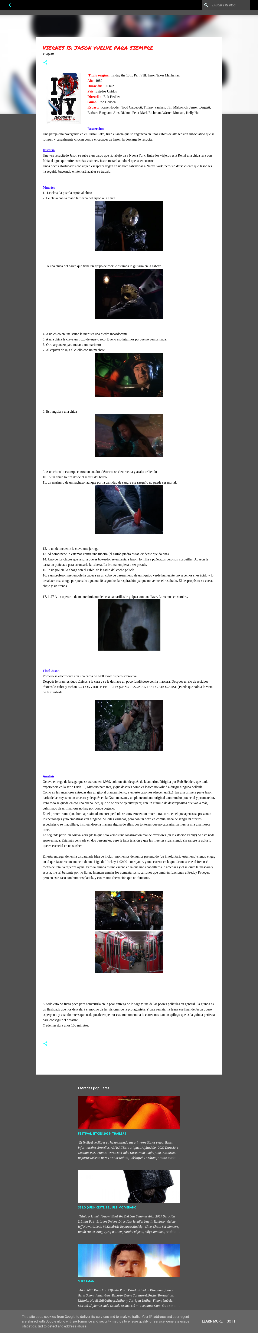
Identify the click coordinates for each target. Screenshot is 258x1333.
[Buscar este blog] (227, 5)
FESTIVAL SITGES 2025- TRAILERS (102, 1133)
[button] (45, 63)
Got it (232, 1321)
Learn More (212, 1321)
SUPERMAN (86, 1281)
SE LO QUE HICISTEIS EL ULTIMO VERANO (107, 1207)
